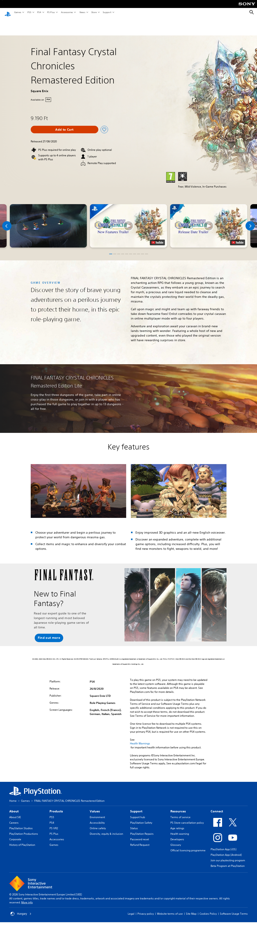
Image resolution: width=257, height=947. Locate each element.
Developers (177, 835)
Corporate (15, 835)
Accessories (67, 12)
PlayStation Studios (21, 824)
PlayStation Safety (141, 818)
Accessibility (97, 818)
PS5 (29, 12)
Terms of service (180, 813)
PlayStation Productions (23, 829)
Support (107, 12)
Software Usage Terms (234, 909)
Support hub (137, 813)
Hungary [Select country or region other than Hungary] (20, 909)
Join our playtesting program (228, 856)
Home (13, 796)
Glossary (175, 840)
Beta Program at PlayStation (228, 862)
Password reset (139, 835)
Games (17, 12)
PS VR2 (53, 824)
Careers (14, 818)
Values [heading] (95, 807)
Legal (131, 909)
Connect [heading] (217, 807)
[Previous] (6, 221)
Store (94, 12)
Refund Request (139, 840)
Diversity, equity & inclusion (106, 829)
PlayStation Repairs (142, 829)
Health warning (179, 829)
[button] (128, 221)
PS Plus (51, 12)
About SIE (15, 813)
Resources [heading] (178, 807)
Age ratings (177, 824)
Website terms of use (170, 909)
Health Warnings (140, 739)
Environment (97, 813)
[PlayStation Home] (7, 12)
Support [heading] (136, 807)
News (82, 12)
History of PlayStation (22, 840)
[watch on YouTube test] (157, 238)
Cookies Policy (208, 909)
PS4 (39, 12)
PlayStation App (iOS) (223, 845)
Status (134, 824)
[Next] (250, 221)
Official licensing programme (188, 846)
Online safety (98, 824)
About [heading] (14, 807)
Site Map (191, 909)
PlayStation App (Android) (226, 850)
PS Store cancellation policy (187, 818)
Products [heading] (56, 807)
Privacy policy (145, 909)
